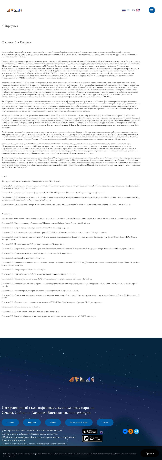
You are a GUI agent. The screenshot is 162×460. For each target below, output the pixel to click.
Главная (10, 422)
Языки (53, 422)
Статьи (105, 422)
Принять (150, 453)
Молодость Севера (79, 422)
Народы (32, 422)
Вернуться (11, 25)
